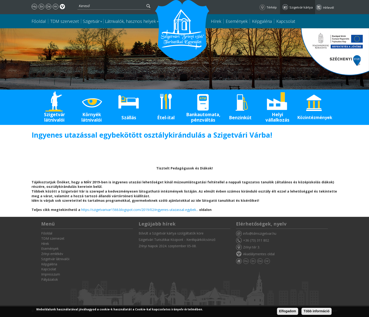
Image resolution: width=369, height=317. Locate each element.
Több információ (316, 311)
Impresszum (50, 274)
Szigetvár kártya (301, 7)
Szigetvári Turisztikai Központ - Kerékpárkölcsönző (177, 239)
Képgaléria (262, 21)
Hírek (216, 21)
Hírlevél (328, 7)
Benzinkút (240, 118)
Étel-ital (166, 118)
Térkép (272, 7)
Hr (55, 6)
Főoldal (39, 21)
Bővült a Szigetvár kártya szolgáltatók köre (171, 233)
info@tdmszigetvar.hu (259, 233)
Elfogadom (287, 311)
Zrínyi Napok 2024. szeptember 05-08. (168, 246)
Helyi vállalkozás (277, 117)
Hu (34, 6)
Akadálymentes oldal (62, 6)
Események (237, 21)
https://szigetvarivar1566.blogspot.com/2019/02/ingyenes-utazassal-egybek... (139, 209)
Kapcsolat (285, 21)
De (48, 6)
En (41, 6)
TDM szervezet (64, 21)
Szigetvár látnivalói (54, 117)
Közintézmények (314, 117)
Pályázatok (49, 279)
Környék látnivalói (91, 117)
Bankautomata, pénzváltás (203, 117)
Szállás (128, 118)
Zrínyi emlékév (52, 253)
